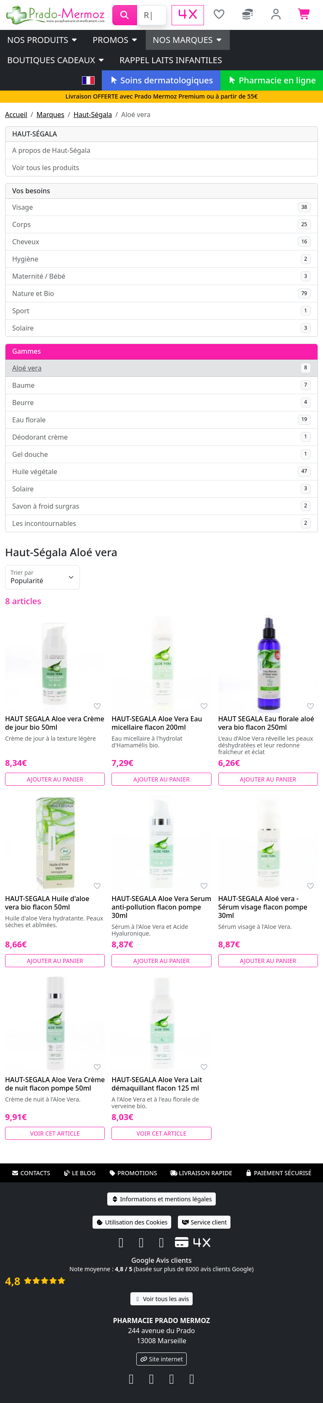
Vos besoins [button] (31, 190)
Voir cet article (55, 1133)
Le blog (79, 1173)
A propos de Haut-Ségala (51, 150)
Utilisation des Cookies (132, 1222)
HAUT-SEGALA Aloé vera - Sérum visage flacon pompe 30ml (262, 907)
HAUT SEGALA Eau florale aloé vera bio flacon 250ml (266, 723)
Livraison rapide (201, 1173)
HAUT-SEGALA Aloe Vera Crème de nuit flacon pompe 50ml (55, 1084)
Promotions (133, 1173)
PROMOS (115, 39)
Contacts (30, 1173)
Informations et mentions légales (161, 1199)
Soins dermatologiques (161, 80)
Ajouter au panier (55, 779)
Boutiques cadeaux (56, 60)
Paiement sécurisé (278, 1173)
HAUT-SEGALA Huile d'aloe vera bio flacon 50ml (47, 903)
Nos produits (42, 39)
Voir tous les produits (45, 167)
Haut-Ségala (93, 114)
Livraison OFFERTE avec (161, 96)
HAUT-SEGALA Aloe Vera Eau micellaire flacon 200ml (156, 723)
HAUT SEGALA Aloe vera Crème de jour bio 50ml (54, 723)
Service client (204, 1222)
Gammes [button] (26, 351)
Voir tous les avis (161, 1299)
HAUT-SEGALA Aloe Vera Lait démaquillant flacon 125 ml (156, 1084)
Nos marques (188, 39)
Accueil (16, 114)
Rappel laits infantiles (170, 60)
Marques (50, 114)
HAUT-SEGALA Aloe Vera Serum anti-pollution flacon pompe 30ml (161, 907)
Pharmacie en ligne (272, 80)
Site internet (161, 1359)
